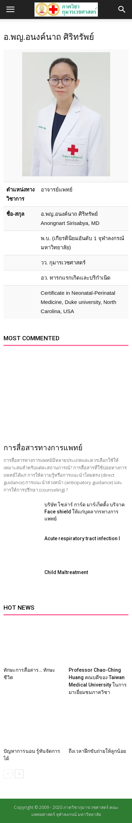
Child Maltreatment (66, 572)
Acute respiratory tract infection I (82, 538)
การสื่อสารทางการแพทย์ (43, 448)
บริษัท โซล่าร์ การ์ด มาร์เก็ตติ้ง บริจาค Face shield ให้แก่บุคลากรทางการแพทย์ (84, 512)
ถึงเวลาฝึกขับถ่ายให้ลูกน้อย (97, 751)
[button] (122, 9)
